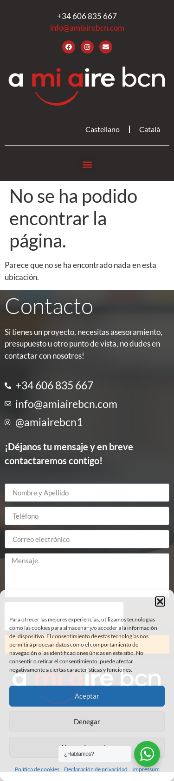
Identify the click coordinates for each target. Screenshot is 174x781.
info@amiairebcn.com (87, 28)
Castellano (102, 129)
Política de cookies (37, 769)
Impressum (146, 769)
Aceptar (87, 696)
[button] (160, 601)
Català (149, 129)
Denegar (87, 721)
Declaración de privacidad (96, 769)
